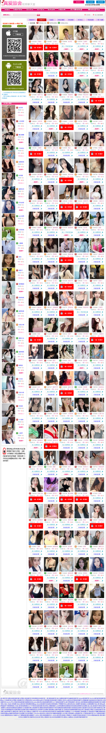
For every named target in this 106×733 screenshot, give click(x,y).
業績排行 (32, 20)
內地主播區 (61, 20)
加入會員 (90, 2)
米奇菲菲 (40, 467)
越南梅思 (21, 352)
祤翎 (84, 546)
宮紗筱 (85, 227)
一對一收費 (100, 20)
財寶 (99, 493)
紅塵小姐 (101, 413)
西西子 (21, 270)
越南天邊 (70, 387)
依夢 (69, 334)
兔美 (84, 599)
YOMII (21, 379)
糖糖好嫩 (70, 254)
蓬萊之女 (21, 338)
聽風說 (21, 365)
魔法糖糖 (21, 135)
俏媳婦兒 (70, 94)
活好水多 (21, 392)
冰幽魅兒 (101, 334)
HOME (88, 15)
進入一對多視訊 (66, 46)
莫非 (20, 257)
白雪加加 (21, 229)
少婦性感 (55, 626)
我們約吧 (86, 254)
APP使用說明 (7, 26)
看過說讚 (101, 467)
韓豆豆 (55, 68)
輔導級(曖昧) (53, 23)
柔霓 (38, 254)
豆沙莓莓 (70, 440)
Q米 (38, 413)
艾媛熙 (85, 41)
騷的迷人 (101, 68)
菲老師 (21, 406)
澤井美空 (86, 334)
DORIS (100, 121)
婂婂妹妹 (55, 546)
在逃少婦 (21, 324)
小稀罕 (21, 433)
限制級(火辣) (43, 23)
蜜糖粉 (39, 227)
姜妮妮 (55, 573)
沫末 (38, 387)
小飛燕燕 (70, 413)
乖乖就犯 (55, 201)
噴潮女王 (86, 467)
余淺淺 (21, 175)
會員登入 (78, 2)
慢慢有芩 (70, 227)
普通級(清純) (64, 23)
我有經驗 (101, 174)
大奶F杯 (39, 121)
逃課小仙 (40, 94)
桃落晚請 (101, 520)
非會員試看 (51, 76)
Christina (55, 94)
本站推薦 (70, 20)
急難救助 (21, 162)
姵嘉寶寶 (70, 599)
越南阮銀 (21, 311)
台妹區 (51, 20)
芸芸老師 (86, 174)
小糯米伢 (101, 201)
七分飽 (55, 41)
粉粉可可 (70, 281)
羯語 (69, 148)
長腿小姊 (40, 493)
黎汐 (84, 413)
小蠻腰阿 (40, 360)
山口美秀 (21, 216)
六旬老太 (21, 148)
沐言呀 (21, 107)
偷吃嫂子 (40, 174)
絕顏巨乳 (86, 201)
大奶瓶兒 (86, 626)
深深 (38, 334)
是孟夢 (85, 493)
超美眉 (85, 360)
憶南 (84, 520)
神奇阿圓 (70, 174)
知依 (69, 467)
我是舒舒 (86, 307)
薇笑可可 (55, 387)
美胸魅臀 (55, 307)
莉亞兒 (55, 493)
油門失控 (86, 68)
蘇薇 (54, 520)
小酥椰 (21, 243)
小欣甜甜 (21, 121)
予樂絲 (39, 41)
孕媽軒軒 (70, 68)
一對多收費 (90, 20)
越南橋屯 (40, 440)
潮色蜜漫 (55, 599)
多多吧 (70, 41)
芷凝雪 (100, 307)
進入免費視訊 (82, 46)
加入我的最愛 (99, 15)
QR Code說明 (21, 26)
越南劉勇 (55, 440)
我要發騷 (55, 174)
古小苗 (55, 281)
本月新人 (80, 20)
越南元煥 (101, 254)
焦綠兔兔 (21, 297)
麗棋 (38, 546)
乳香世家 (55, 334)
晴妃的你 (86, 94)
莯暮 (69, 360)
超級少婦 (40, 599)
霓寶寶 (55, 254)
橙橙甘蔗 (70, 520)
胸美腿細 (101, 440)
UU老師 (21, 419)
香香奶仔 (101, 599)
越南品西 (70, 573)
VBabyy (55, 121)
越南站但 (21, 189)
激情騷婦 (21, 284)
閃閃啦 (85, 121)
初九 (99, 41)
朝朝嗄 (85, 387)
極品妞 (39, 307)
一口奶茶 (70, 121)
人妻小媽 (55, 413)
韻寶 (99, 227)
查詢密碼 (100, 2)
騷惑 (54, 360)
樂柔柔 (100, 148)
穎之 (99, 94)
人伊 (38, 281)
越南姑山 (40, 201)
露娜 (54, 467)
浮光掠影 (21, 202)
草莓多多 (70, 307)
